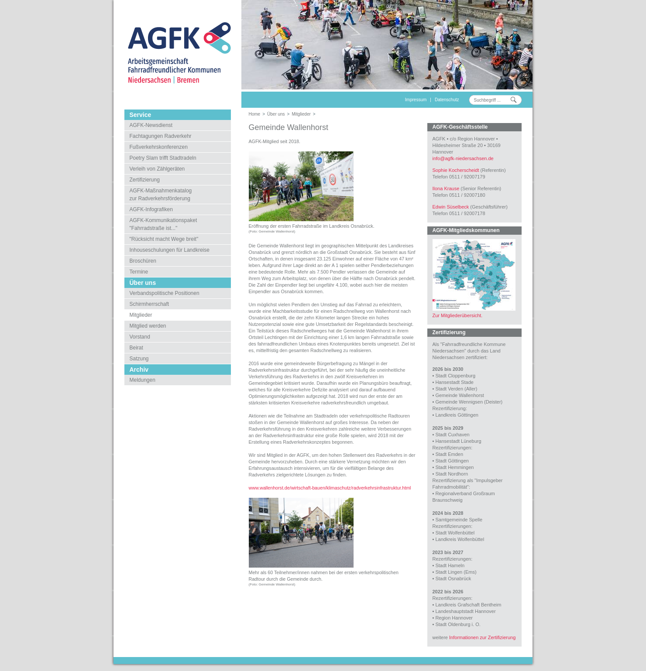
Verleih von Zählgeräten (157, 169)
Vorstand (140, 337)
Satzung (139, 359)
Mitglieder (141, 315)
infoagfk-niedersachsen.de (463, 158)
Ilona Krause (446, 188)
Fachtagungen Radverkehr (161, 136)
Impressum (415, 99)
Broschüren (143, 261)
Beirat (136, 348)
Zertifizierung (145, 180)
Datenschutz (447, 99)
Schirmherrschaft (149, 304)
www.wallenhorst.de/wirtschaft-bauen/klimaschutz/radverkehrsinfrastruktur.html (330, 487)
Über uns (276, 114)
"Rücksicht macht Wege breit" (164, 239)
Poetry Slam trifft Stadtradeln (163, 158)
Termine (139, 272)
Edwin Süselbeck (451, 206)
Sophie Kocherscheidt (456, 170)
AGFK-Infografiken (151, 209)
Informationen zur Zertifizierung (482, 637)
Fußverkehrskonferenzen (159, 147)
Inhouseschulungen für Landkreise (170, 250)
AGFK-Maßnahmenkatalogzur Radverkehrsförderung (161, 195)
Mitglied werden (148, 326)
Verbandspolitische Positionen (164, 293)
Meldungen (142, 380)
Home (255, 114)
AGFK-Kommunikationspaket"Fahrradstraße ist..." (163, 224)
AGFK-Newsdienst (151, 125)
